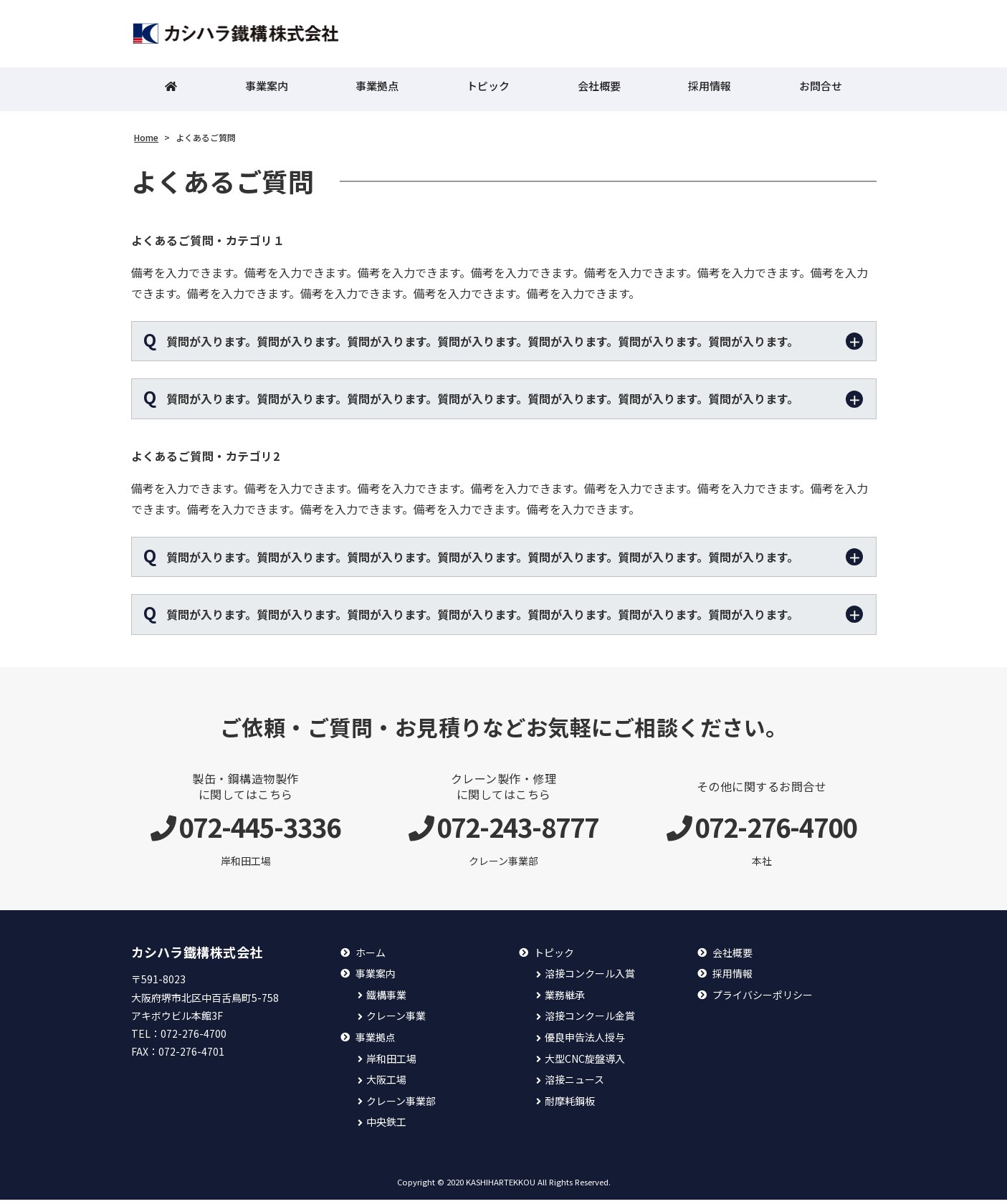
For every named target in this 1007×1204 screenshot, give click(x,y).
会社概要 (599, 89)
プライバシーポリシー (762, 998)
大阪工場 (386, 1084)
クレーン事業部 (401, 1105)
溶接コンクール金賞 (590, 1020)
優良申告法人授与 (585, 1041)
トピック (488, 89)
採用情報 (709, 89)
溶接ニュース (574, 1084)
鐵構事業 (386, 998)
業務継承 (565, 998)
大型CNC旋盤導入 (585, 1062)
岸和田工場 (391, 1062)
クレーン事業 (396, 1020)
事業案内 (266, 89)
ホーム (370, 956)
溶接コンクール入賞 (590, 978)
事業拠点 (376, 89)
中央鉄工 (386, 1126)
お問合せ (820, 89)
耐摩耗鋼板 (570, 1105)
